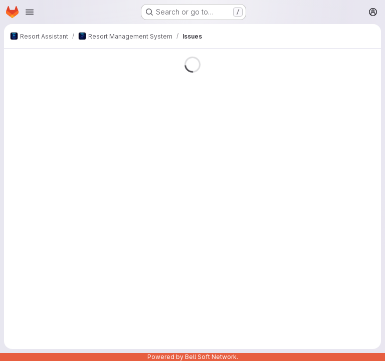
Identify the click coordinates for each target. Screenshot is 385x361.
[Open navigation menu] (30, 12)
